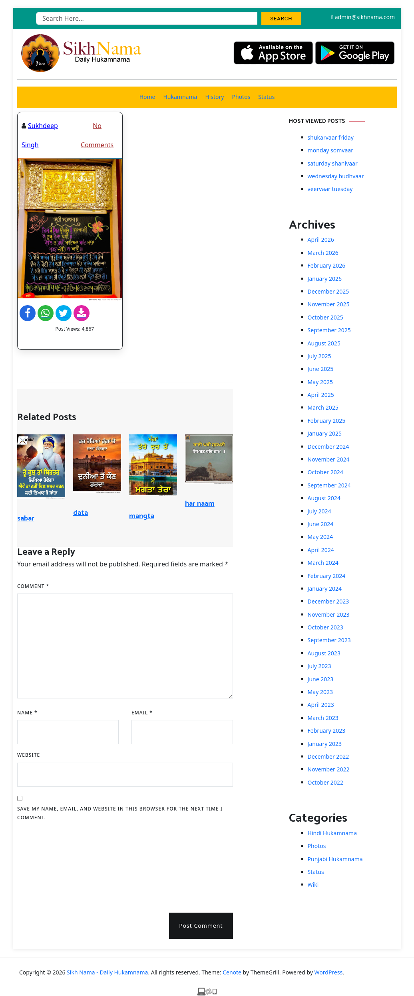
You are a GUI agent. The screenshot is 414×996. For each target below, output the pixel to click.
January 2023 (325, 743)
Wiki (313, 884)
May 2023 (320, 692)
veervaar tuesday (330, 189)
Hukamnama (180, 97)
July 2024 (319, 511)
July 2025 (319, 356)
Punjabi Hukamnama (335, 859)
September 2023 (329, 640)
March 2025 (323, 407)
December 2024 (328, 446)
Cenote (232, 972)
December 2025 (328, 291)
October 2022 (325, 782)
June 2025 (321, 369)
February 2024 (327, 576)
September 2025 (329, 330)
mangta (141, 516)
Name (27, 712)
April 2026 (321, 239)
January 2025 (325, 433)
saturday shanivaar (333, 163)
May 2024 (320, 536)
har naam (200, 504)
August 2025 (324, 343)
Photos (241, 97)
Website (28, 754)
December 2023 (328, 601)
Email (142, 712)
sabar (25, 519)
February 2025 (327, 420)
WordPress (328, 972)
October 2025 (325, 317)
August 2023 (324, 653)
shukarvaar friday (331, 137)
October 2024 (325, 472)
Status (266, 97)
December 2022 (328, 756)
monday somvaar (330, 150)
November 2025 (329, 304)
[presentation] (50, 864)
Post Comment (201, 925)
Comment (33, 586)
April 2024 (321, 550)
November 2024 (329, 459)
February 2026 (327, 265)
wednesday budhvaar (336, 176)
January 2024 (325, 588)
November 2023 (329, 614)
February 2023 (327, 730)
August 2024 (324, 498)
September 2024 (329, 485)
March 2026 (323, 252)
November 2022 (329, 769)
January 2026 (325, 278)
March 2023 (323, 718)
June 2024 (321, 524)
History (214, 97)
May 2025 (320, 382)
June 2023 (321, 679)
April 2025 (321, 394)
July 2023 (319, 666)
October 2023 (325, 627)
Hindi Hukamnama (332, 833)
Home (147, 97)
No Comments (97, 135)
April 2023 (321, 704)
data (80, 513)
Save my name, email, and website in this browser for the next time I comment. (120, 813)
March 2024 (323, 562)
